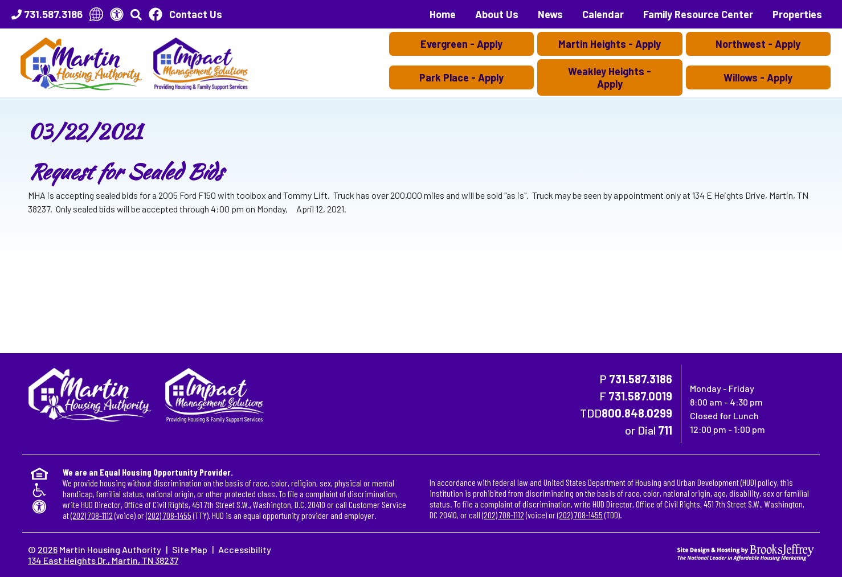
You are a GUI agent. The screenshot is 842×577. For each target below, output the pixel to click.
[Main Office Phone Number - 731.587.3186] (47, 14)
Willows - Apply (758, 77)
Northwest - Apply (758, 44)
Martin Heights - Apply (609, 44)
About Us (496, 14)
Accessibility (244, 549)
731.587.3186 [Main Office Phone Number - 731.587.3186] (640, 379)
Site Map (189, 549)
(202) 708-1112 (92, 515)
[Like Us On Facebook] (155, 14)
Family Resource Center (698, 14)
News (550, 14)
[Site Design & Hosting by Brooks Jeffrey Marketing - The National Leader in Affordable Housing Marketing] (745, 551)
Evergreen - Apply (461, 44)
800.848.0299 (637, 413)
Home (443, 14)
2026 (48, 549)
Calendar (603, 14)
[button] (136, 14)
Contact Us (195, 14)
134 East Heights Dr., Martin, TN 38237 (103, 560)
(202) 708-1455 (168, 515)
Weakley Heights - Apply (609, 77)
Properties (797, 14)
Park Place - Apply (461, 77)
